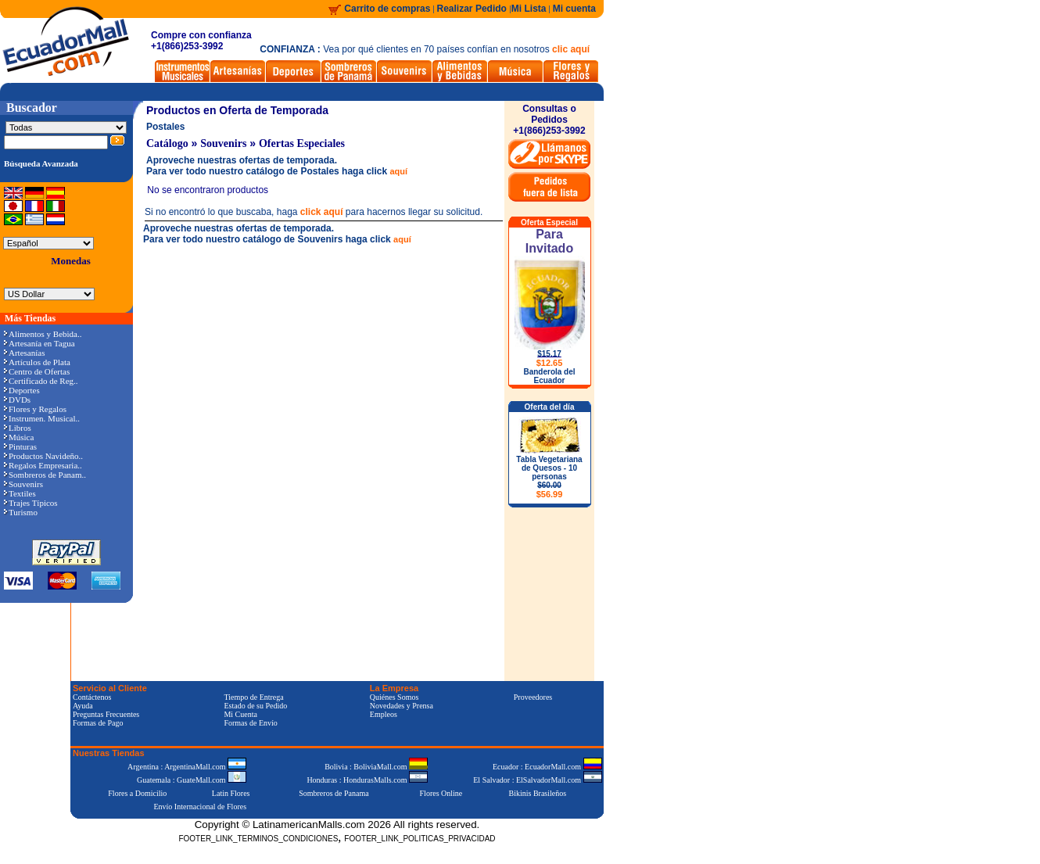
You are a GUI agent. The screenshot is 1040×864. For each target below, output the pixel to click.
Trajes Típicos (31, 502)
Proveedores (533, 697)
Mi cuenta (574, 8)
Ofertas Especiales (302, 143)
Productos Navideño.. (43, 456)
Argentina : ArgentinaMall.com (186, 766)
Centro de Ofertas (37, 371)
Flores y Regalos (35, 409)
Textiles (20, 493)
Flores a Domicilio (137, 793)
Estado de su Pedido (255, 705)
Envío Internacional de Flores (199, 806)
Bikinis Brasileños (538, 793)
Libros (17, 427)
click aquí (321, 211)
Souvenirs (23, 484)
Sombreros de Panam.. (45, 474)
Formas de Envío (250, 723)
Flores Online (441, 793)
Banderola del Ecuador (549, 376)
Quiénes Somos (394, 697)
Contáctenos (92, 697)
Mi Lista (529, 8)
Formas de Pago (98, 723)
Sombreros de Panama (333, 793)
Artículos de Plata (37, 362)
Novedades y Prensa (401, 705)
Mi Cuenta (240, 714)
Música (19, 437)
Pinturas (20, 446)
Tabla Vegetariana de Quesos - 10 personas (549, 477)
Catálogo (167, 143)
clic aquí (571, 49)
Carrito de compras (387, 8)
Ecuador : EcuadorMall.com (547, 766)
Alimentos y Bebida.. (43, 334)
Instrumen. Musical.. (42, 418)
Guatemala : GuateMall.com (191, 780)
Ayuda (83, 705)
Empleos (383, 714)
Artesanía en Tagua (39, 343)
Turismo (21, 512)
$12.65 (549, 362)
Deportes (22, 390)
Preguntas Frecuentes (106, 714)
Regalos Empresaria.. (43, 465)
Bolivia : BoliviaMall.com (376, 766)
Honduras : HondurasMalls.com (367, 780)
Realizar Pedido (473, 8)
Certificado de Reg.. (41, 380)
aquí (398, 171)
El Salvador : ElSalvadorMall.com (537, 780)
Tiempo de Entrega (253, 697)
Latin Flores (231, 793)
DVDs (17, 399)
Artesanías (24, 352)
